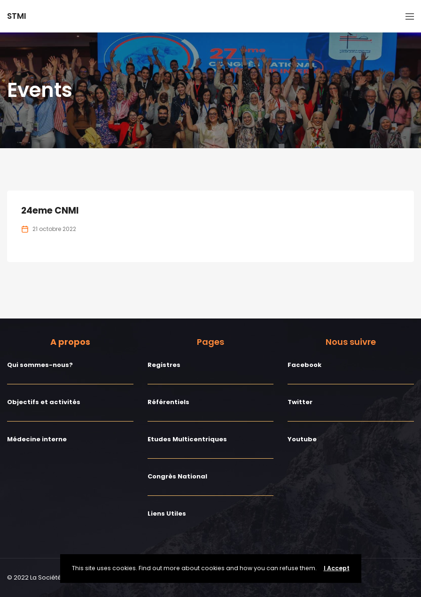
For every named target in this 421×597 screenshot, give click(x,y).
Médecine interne (37, 439)
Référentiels (168, 402)
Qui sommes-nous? (40, 364)
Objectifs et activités (43, 402)
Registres (164, 364)
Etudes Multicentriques (187, 439)
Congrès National (177, 476)
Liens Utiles (167, 513)
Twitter (300, 402)
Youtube (302, 439)
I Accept (337, 568)
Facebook (304, 364)
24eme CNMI (50, 210)
